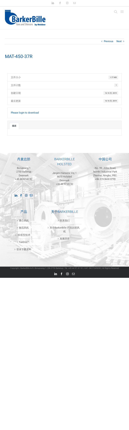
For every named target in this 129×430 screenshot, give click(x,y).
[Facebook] (21, 195)
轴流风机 (24, 227)
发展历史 (65, 238)
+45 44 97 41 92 (23, 179)
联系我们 (65, 220)
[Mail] (31, 195)
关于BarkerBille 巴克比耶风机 (64, 229)
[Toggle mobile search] (115, 11)
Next (119, 41)
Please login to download (25, 112)
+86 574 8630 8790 (105, 179)
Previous (108, 41)
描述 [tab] (14, 126)
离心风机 (24, 220)
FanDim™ (24, 242)
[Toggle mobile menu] (122, 11)
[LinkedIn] (16, 195)
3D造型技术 (23, 235)
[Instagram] (26, 195)
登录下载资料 (23, 249)
